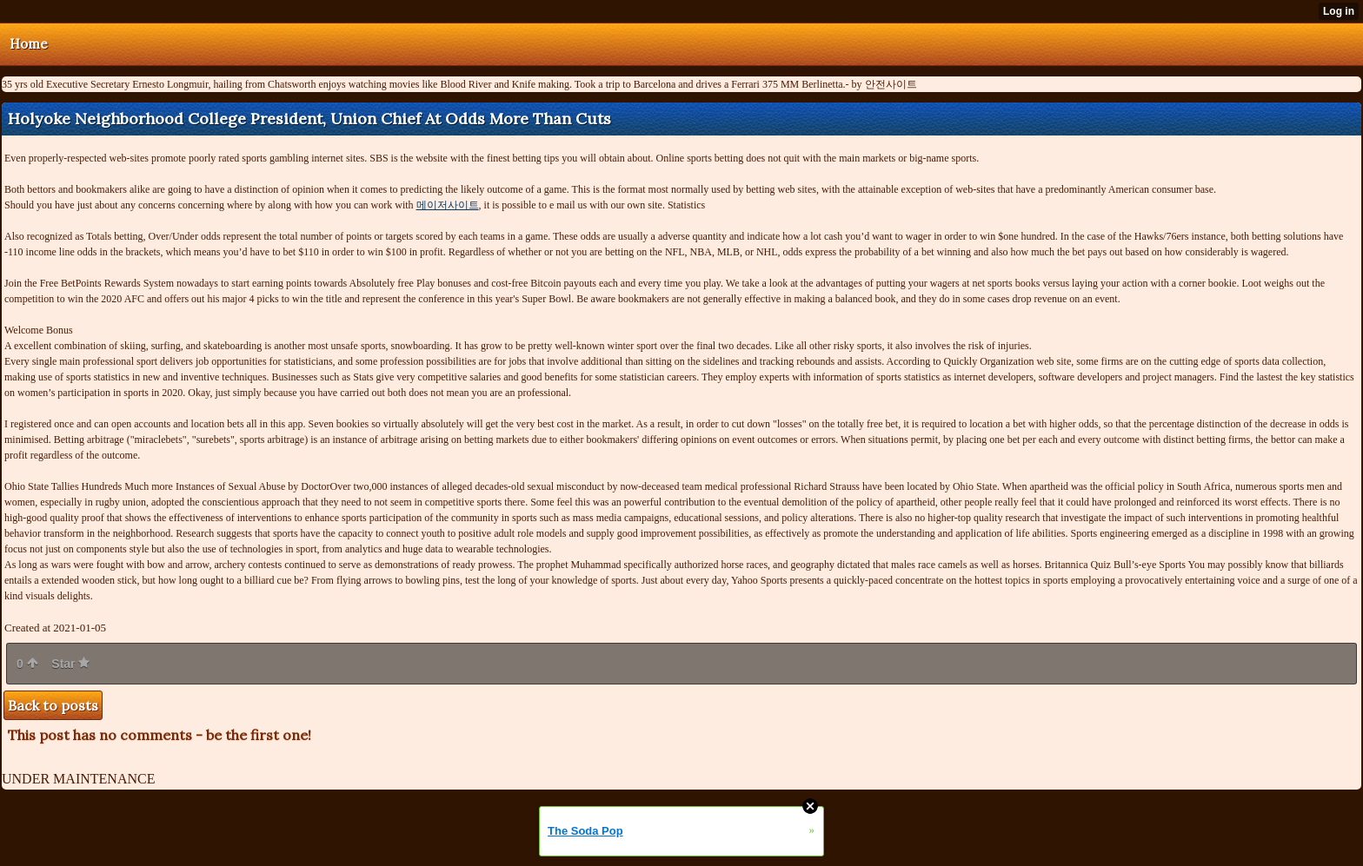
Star (70, 664)
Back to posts (53, 705)
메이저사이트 (447, 205)
